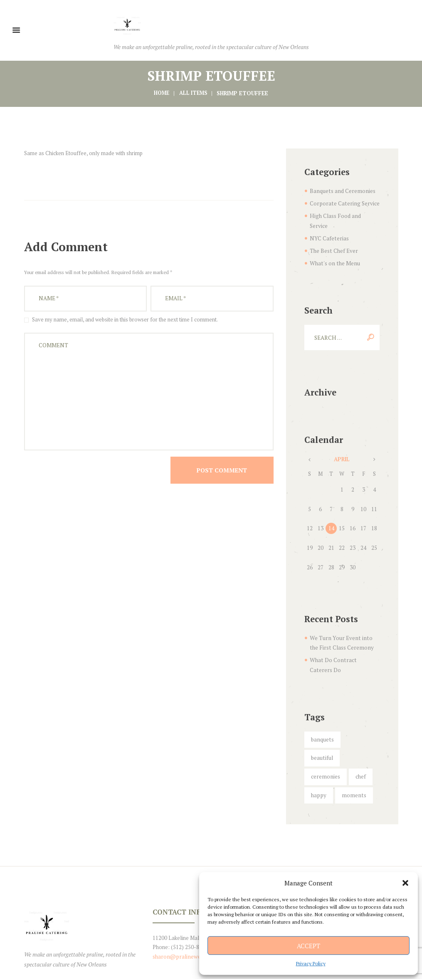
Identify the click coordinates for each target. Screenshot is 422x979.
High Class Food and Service (344, 214)
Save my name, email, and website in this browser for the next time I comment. (125, 318)
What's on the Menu (333, 251)
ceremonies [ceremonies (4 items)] (324, 743)
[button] (405, 883)
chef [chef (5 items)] (358, 743)
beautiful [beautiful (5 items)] (357, 725)
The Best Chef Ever (333, 239)
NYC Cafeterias (328, 227)
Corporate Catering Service (342, 202)
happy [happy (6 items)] (318, 761)
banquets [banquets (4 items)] (321, 725)
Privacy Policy (311, 963)
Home (160, 92)
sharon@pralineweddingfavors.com (196, 922)
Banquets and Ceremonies (341, 190)
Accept (308, 946)
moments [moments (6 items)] (351, 761)
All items (193, 92)
